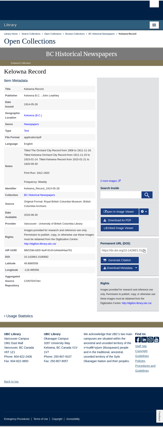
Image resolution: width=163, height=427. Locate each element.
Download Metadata (120, 269)
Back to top (13, 382)
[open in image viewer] (110, 95)
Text (26, 130)
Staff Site (141, 347)
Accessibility (73, 420)
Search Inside (109, 189)
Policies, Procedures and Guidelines (145, 366)
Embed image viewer (118, 229)
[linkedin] (144, 341)
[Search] (147, 196)
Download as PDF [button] (117, 221)
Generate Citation (117, 261)
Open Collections (30, 41)
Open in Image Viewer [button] (119, 212)
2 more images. (110, 182)
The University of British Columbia (70, 8)
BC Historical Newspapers (39, 195)
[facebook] (138, 341)
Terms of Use (41, 420)
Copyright (57, 420)
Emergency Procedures (17, 420)
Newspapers (31, 124)
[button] (20, 382)
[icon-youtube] (156, 341)
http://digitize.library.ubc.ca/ (40, 243)
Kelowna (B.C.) (33, 115)
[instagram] (150, 341)
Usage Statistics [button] (18, 317)
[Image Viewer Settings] (144, 212)
